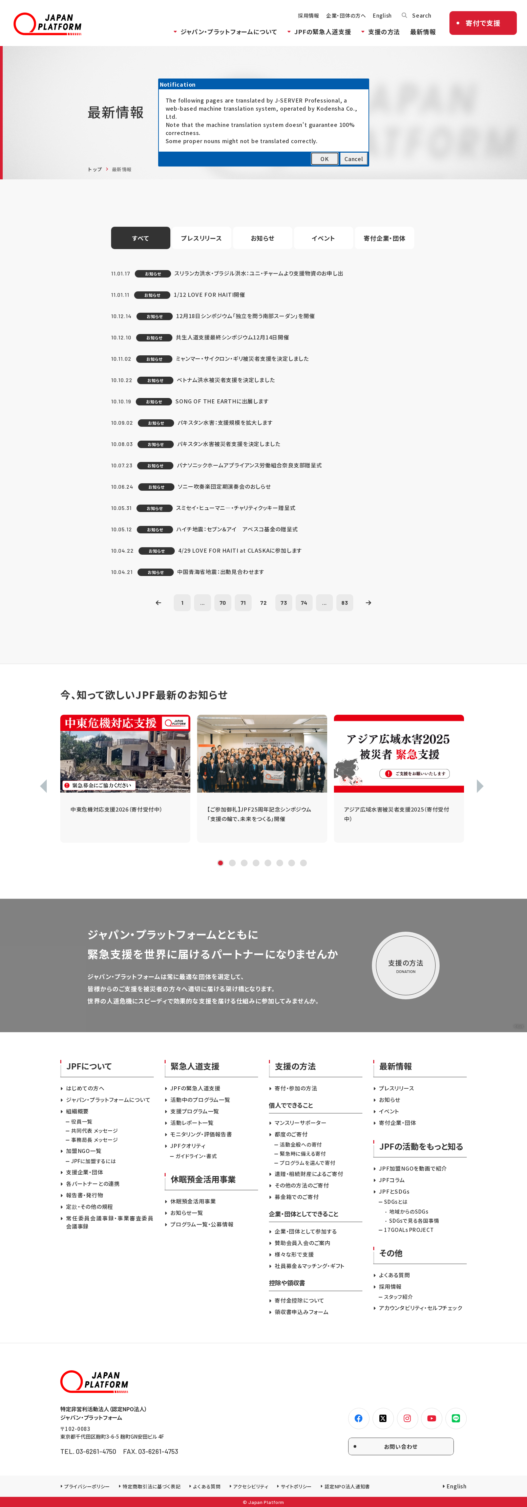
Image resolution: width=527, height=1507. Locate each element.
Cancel (353, 159)
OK (324, 159)
